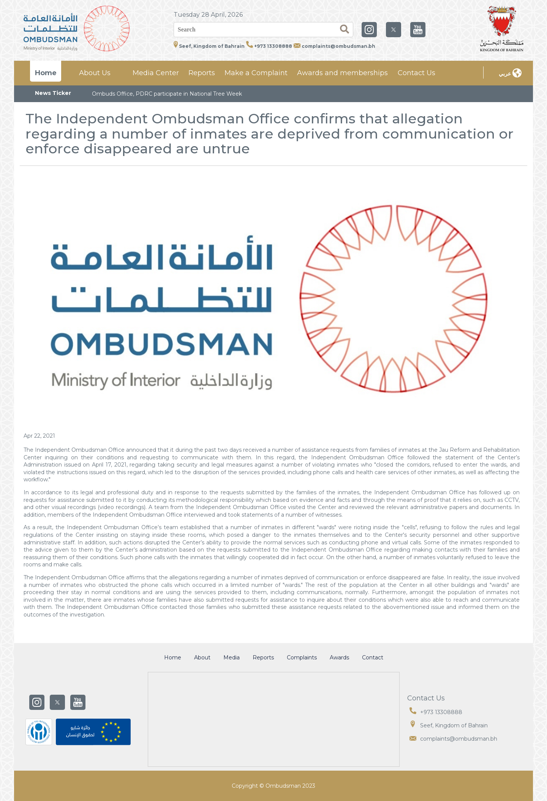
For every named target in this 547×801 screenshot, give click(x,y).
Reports (201, 73)
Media (231, 657)
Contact (372, 657)
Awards (339, 657)
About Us (95, 73)
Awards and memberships (342, 73)
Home (46, 73)
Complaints (302, 657)
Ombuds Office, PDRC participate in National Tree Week (167, 93)
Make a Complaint (256, 73)
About (202, 657)
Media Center (156, 73)
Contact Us (416, 73)
